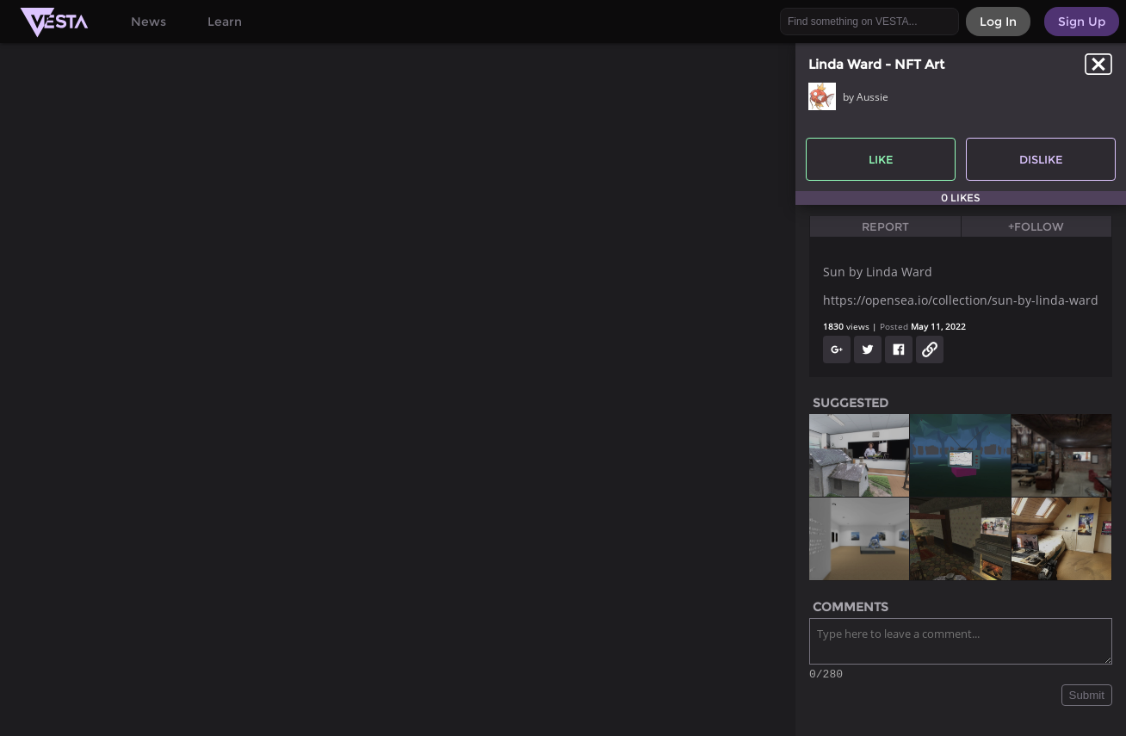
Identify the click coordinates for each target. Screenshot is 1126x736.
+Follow (1036, 226)
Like (881, 159)
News (148, 21)
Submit (1086, 697)
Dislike (1041, 159)
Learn (224, 21)
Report (885, 226)
